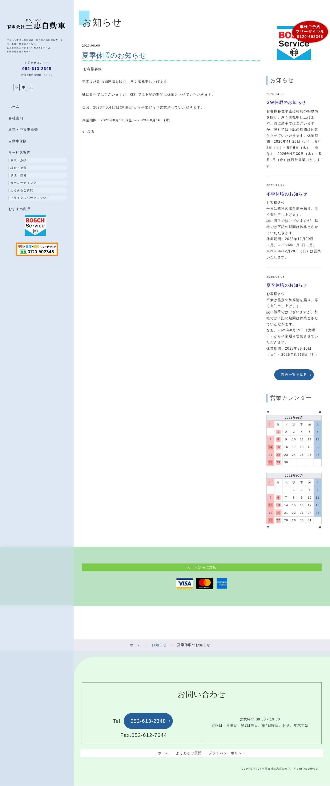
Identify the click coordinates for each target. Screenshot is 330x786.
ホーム (14, 106)
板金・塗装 (18, 167)
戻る (90, 131)
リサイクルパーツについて (30, 197)
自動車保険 (17, 141)
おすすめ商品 (19, 209)
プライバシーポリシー (227, 753)
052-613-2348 (148, 721)
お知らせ (159, 645)
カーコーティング (23, 182)
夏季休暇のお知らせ (286, 285)
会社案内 (15, 118)
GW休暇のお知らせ (286, 102)
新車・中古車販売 (23, 129)
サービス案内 (19, 152)
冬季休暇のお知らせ (286, 194)
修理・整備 (18, 175)
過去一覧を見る (294, 374)
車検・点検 (18, 160)
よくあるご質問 (21, 190)
